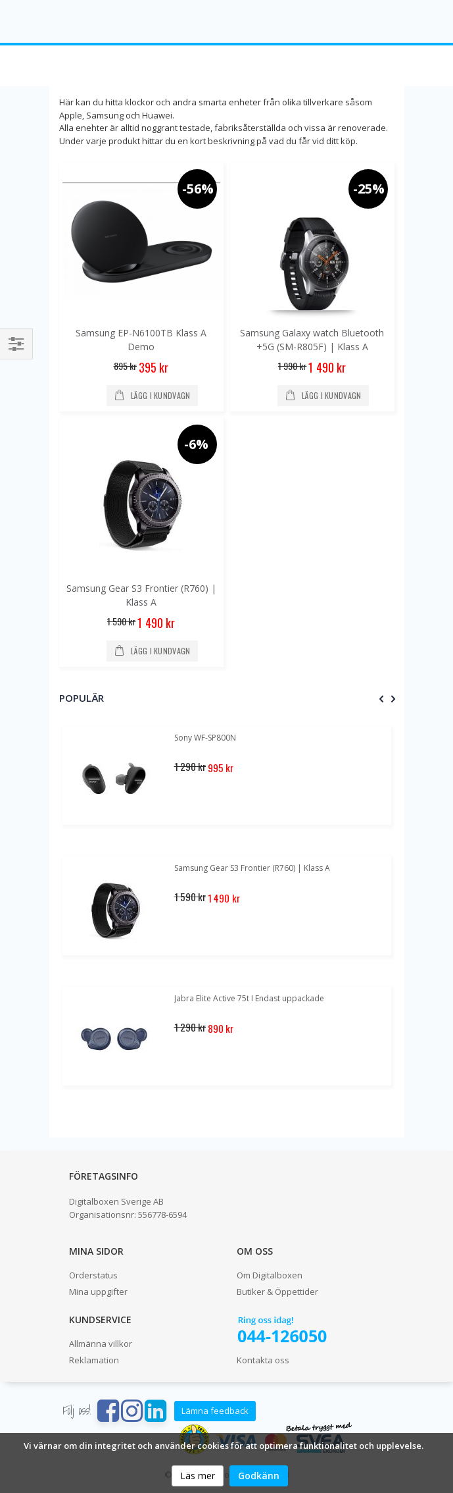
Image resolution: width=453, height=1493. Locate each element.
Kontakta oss (263, 1360)
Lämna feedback (215, 1411)
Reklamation (94, 1360)
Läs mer (197, 1475)
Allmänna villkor (100, 1343)
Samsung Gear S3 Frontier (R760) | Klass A (252, 868)
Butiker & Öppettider (277, 1291)
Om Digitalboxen (269, 1275)
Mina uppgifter (98, 1291)
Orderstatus (93, 1275)
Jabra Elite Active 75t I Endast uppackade (249, 998)
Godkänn (258, 1475)
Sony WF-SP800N (205, 737)
